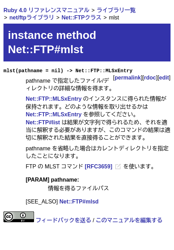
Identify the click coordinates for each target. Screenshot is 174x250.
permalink (128, 78)
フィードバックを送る (63, 220)
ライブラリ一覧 (116, 10)
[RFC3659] (98, 166)
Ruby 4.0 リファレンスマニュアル (46, 10)
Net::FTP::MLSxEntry (54, 99)
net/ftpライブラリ (31, 17)
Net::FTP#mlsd (79, 202)
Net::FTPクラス (81, 17)
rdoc (150, 78)
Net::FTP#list (43, 122)
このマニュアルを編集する (129, 220)
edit (164, 78)
